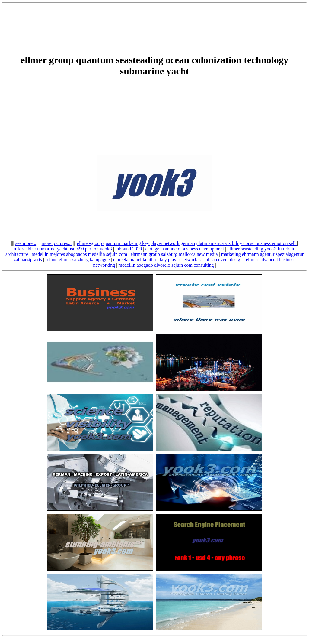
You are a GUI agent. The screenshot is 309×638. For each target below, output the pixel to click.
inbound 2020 (129, 248)
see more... (25, 243)
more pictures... (57, 243)
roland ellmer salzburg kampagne (77, 259)
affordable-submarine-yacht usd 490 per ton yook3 (63, 248)
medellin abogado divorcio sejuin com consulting (166, 265)
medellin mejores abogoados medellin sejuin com (80, 254)
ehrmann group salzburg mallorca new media (175, 254)
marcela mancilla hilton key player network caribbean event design (178, 259)
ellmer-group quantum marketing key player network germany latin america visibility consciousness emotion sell (187, 243)
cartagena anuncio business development (184, 248)
